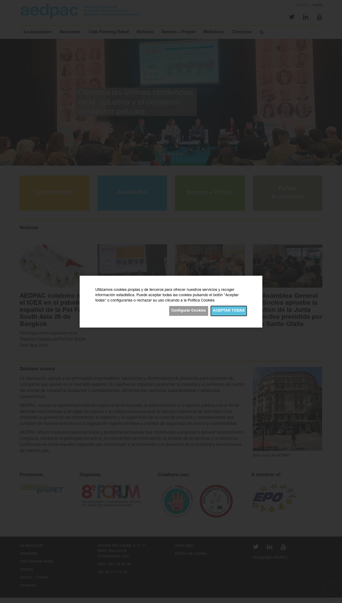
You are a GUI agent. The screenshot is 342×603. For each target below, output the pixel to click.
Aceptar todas (229, 311)
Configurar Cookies (188, 311)
